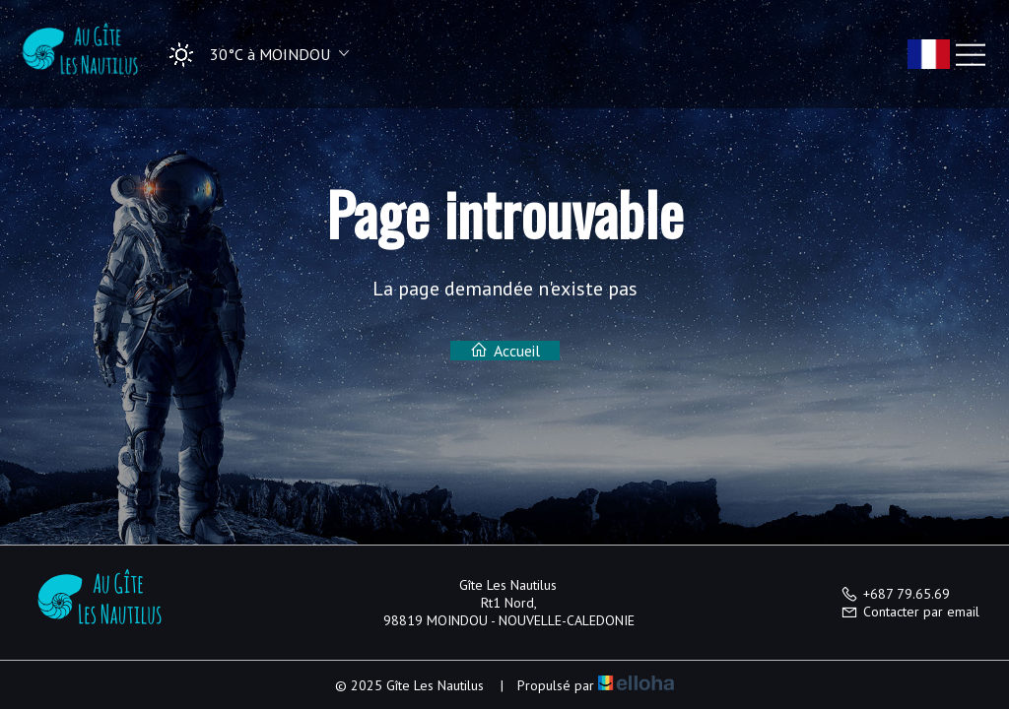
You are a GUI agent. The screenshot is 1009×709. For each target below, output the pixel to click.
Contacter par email (910, 611)
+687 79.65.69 (895, 594)
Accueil (505, 350)
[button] (253, 54)
